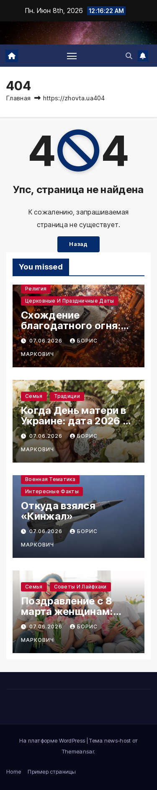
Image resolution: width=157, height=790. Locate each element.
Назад (78, 244)
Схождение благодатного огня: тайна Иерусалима (71, 325)
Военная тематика (50, 479)
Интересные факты (52, 491)
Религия (35, 288)
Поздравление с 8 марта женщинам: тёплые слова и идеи (74, 611)
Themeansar (78, 751)
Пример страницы (52, 771)
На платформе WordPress (53, 740)
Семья (34, 396)
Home (13, 771)
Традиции (67, 396)
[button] (129, 56)
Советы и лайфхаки (80, 586)
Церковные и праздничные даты (69, 301)
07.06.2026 (46, 340)
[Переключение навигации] (72, 56)
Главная (18, 98)
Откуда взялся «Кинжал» (58, 511)
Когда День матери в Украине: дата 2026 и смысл (75, 420)
